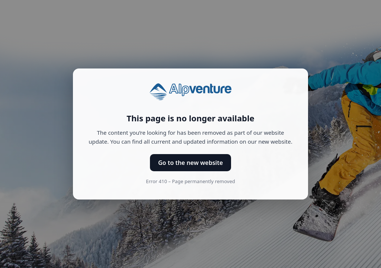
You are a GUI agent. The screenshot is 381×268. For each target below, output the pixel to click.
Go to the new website (190, 163)
